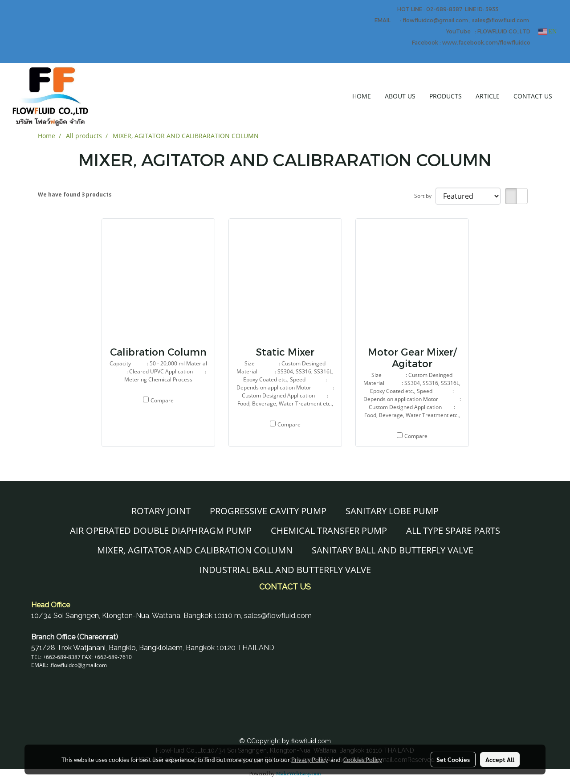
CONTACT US (532, 96)
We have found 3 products (75, 194)
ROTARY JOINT (161, 511)
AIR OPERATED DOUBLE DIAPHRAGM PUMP (161, 530)
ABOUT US (400, 96)
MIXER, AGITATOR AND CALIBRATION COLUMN (195, 550)
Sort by (425, 196)
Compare (162, 400)
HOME (361, 96)
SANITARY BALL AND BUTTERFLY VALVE (392, 550)
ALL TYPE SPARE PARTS (453, 530)
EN (547, 31)
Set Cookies (453, 759)
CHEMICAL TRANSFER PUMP (329, 530)
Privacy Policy (309, 759)
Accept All (499, 759)
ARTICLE (488, 96)
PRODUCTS (445, 96)
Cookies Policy (362, 759)
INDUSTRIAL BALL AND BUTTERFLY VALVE (285, 570)
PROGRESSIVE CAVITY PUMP (268, 511)
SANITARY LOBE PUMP (392, 511)
